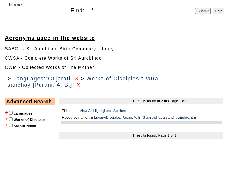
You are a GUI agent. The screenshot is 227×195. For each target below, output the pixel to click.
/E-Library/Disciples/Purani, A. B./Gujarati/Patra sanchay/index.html (143, 117)
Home (15, 5)
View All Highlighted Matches (102, 111)
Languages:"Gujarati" (43, 79)
